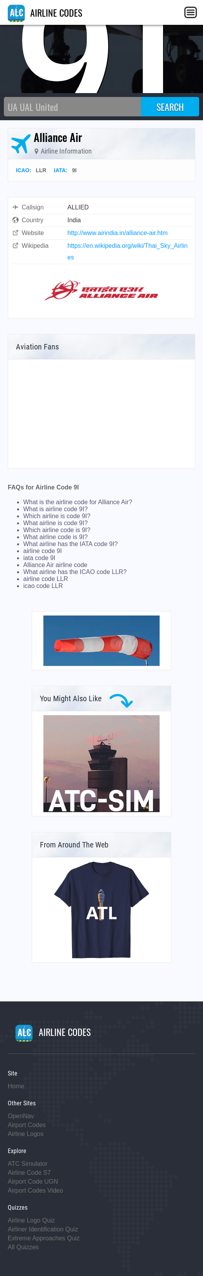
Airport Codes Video (35, 1190)
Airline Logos (26, 1134)
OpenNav (21, 1116)
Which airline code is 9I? (56, 530)
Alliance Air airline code (55, 565)
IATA (60, 170)
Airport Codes (27, 1125)
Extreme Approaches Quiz (44, 1238)
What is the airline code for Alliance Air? (77, 502)
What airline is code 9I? (55, 523)
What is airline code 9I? (55, 509)
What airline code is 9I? (55, 537)
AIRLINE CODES (45, 12)
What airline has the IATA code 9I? (70, 544)
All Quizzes (23, 1247)
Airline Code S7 (29, 1172)
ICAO (22, 170)
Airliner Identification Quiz (43, 1229)
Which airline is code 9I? (56, 516)
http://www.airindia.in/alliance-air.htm (117, 233)
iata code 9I (39, 558)
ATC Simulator (28, 1163)
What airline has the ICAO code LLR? (75, 572)
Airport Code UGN (33, 1181)
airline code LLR (45, 579)
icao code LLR (43, 586)
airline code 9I (42, 551)
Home (16, 1086)
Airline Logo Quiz (31, 1220)
